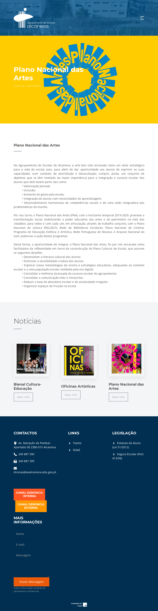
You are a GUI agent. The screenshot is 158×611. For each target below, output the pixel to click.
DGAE (74, 450)
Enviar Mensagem (31, 582)
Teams (75, 443)
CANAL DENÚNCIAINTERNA (29, 494)
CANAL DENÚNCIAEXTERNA (31, 506)
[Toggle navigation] (142, 18)
